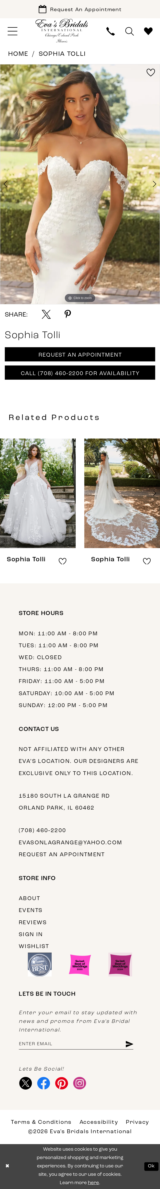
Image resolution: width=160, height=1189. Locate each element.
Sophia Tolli (62, 54)
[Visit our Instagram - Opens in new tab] (79, 1083)
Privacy (137, 1122)
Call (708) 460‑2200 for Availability (80, 373)
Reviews (33, 922)
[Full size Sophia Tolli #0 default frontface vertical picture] (80, 184)
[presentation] (38, 493)
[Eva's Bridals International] (62, 30)
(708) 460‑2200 (42, 830)
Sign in (31, 934)
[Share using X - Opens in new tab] (46, 314)
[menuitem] (13, 31)
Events (31, 910)
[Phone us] (110, 31)
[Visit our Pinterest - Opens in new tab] (62, 1083)
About (29, 898)
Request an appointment (62, 855)
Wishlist (34, 946)
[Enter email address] (76, 1044)
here (93, 1183)
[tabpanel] (80, 184)
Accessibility (98, 1122)
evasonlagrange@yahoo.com (70, 843)
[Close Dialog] (7, 1167)
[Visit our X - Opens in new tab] (26, 1083)
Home (18, 54)
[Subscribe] (129, 1044)
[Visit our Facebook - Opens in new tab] (44, 1083)
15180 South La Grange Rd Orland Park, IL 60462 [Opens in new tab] (64, 802)
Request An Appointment (80, 355)
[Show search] (129, 31)
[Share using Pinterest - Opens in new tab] (68, 314)
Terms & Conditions (41, 1122)
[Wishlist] (148, 31)
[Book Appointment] (80, 9)
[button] (13, 31)
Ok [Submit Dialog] (151, 1166)
